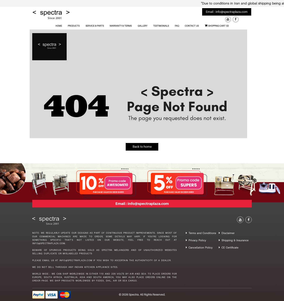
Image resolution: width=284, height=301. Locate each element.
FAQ (177, 25)
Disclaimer (228, 233)
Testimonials (161, 25)
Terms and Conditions (202, 233)
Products (74, 25)
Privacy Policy (197, 240)
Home (58, 25)
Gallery (142, 25)
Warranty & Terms (121, 25)
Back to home (142, 146)
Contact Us (192, 25)
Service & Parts (94, 25)
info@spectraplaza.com (232, 12)
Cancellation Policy (201, 247)
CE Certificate (230, 247)
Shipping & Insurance (235, 240)
